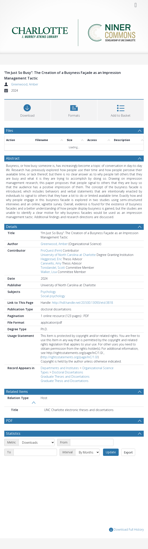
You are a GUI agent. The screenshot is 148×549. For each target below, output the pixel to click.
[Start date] (92, 442)
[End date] (35, 452)
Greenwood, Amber (24, 84)
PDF (9, 420)
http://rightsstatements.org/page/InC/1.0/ (69, 357)
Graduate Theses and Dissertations (65, 376)
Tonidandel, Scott (53, 268)
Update (111, 452)
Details (11, 226)
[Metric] (36, 442)
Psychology (48, 292)
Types (45, 372)
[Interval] (87, 452)
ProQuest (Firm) (51, 250)
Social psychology (53, 296)
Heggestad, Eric (51, 259)
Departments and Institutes (60, 368)
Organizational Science (98, 368)
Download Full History (126, 529)
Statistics (13, 433)
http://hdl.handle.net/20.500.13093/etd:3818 (82, 303)
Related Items (17, 391)
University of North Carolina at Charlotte (68, 255)
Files (9, 130)
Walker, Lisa (49, 272)
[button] (74, 110)
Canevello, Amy (51, 263)
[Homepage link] (74, 31)
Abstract (12, 158)
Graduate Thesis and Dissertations (64, 381)
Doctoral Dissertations (67, 372)
